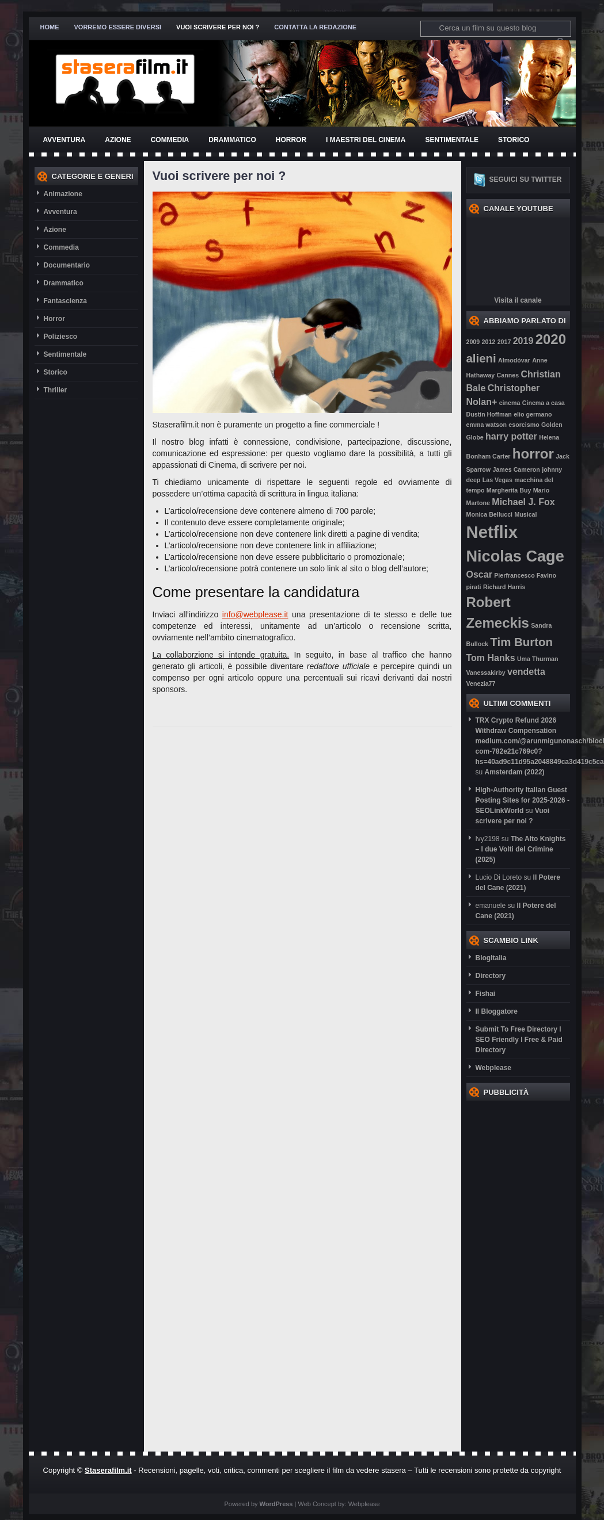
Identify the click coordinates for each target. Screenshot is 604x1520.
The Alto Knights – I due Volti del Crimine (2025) (521, 849)
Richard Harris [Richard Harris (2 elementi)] (504, 586)
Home (49, 27)
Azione (118, 140)
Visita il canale (518, 300)
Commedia (170, 140)
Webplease (493, 1068)
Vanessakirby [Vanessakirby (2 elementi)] (486, 672)
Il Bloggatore (497, 1011)
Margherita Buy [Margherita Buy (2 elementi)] (509, 490)
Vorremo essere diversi (118, 27)
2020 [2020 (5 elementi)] (550, 339)
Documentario (67, 265)
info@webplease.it (255, 614)
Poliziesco (61, 337)
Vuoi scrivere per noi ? (217, 27)
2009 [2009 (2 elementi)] (473, 341)
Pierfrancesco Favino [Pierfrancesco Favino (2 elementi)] (525, 575)
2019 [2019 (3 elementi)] (523, 341)
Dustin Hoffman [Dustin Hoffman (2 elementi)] (489, 414)
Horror (291, 140)
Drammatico (232, 140)
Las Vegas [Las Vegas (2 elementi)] (497, 479)
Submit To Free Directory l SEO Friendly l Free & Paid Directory (519, 1039)
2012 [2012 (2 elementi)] (489, 341)
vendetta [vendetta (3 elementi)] (526, 672)
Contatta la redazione (315, 27)
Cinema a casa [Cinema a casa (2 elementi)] (543, 402)
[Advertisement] (512, 1273)
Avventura (64, 140)
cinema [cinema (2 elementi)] (510, 402)
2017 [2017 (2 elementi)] (504, 341)
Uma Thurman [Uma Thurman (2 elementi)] (538, 658)
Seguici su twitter (525, 179)
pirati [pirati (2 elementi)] (473, 586)
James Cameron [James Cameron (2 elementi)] (516, 469)
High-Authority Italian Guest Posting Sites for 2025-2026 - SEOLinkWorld (522, 800)
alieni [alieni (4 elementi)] (481, 358)
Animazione (63, 194)
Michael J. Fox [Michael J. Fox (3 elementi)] (523, 502)
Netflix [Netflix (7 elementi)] (492, 531)
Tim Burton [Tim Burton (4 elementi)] (521, 641)
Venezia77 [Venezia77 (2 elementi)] (481, 683)
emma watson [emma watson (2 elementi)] (486, 424)
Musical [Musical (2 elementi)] (525, 514)
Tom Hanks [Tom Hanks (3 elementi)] (490, 658)
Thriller (55, 390)
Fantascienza (65, 301)
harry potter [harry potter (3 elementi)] (511, 436)
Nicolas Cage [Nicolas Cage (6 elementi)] (515, 556)
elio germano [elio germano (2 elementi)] (533, 414)
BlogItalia (491, 958)
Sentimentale (452, 140)
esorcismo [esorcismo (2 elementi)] (523, 424)
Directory (491, 976)
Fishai (486, 994)
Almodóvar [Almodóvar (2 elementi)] (514, 360)
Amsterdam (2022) (515, 772)
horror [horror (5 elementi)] (533, 453)
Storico (513, 140)
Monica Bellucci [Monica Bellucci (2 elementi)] (489, 514)
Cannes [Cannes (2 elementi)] (508, 375)
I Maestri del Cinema (365, 140)
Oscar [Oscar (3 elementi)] (479, 574)
